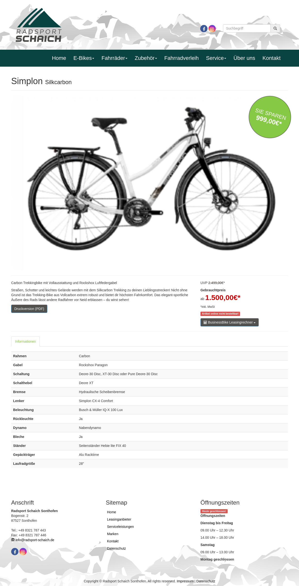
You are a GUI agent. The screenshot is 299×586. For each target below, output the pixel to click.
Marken (112, 534)
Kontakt (271, 58)
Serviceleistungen (120, 527)
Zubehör (146, 58)
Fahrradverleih (181, 58)
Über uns (244, 58)
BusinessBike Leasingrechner (230, 322)
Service (216, 58)
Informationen (25, 341)
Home (59, 58)
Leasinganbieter (119, 519)
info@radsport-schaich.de (35, 540)
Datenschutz (116, 548)
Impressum (185, 581)
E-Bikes (84, 58)
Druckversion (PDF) (29, 309)
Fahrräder (114, 58)
